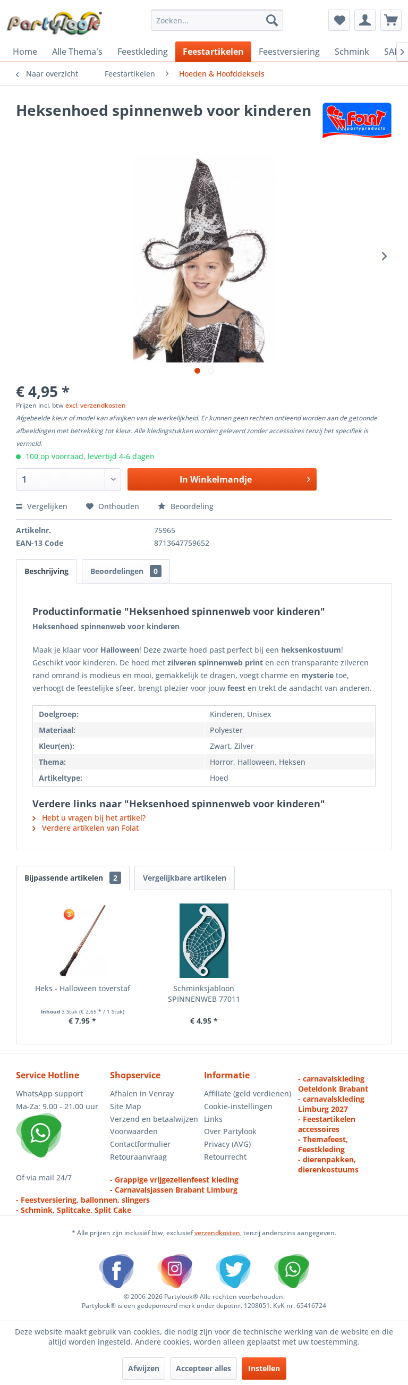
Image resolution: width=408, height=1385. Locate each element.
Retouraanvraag (138, 1157)
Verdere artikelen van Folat (85, 828)
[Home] (25, 51)
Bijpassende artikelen (72, 878)
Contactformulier (140, 1144)
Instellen (264, 1368)
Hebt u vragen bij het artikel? (89, 818)
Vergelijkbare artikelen (184, 878)
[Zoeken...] (217, 20)
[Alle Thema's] (77, 51)
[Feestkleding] (142, 51)
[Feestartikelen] (213, 51)
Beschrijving (46, 571)
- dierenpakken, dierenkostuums (328, 1164)
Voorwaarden (134, 1131)
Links (213, 1119)
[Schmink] (352, 51)
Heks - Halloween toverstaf (82, 988)
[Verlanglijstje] (339, 20)
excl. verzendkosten (95, 405)
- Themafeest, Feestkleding (323, 1144)
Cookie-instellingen (238, 1106)
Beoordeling (186, 506)
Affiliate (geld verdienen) (247, 1093)
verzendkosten (217, 1232)
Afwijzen (143, 1368)
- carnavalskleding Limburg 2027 (331, 1104)
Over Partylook (230, 1131)
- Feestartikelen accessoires (326, 1124)
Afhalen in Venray (142, 1093)
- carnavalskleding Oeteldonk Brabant (333, 1084)
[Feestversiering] (289, 51)
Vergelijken (41, 506)
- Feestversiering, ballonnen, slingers (83, 1200)
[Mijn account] (365, 20)
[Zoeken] (272, 20)
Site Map (125, 1106)
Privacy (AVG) (227, 1144)
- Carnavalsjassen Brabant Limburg (173, 1190)
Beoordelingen (126, 571)
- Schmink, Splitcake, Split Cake (73, 1210)
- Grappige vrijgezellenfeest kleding (174, 1180)
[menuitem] (217, 20)
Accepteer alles (203, 1368)
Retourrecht (225, 1157)
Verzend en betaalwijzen (154, 1119)
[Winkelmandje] (391, 20)
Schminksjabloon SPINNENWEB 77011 (204, 993)
